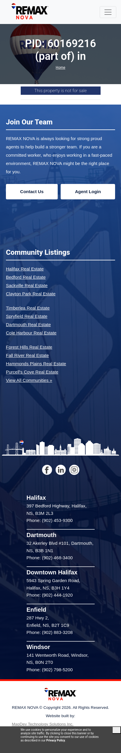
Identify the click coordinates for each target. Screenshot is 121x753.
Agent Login (88, 191)
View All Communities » (29, 380)
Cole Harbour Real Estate (31, 332)
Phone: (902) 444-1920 (50, 594)
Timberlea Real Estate (28, 307)
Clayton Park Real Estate (31, 293)
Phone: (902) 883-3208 (50, 632)
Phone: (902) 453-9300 (50, 520)
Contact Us (31, 191)
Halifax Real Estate (25, 268)
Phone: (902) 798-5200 (50, 669)
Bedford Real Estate (26, 277)
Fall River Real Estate (27, 355)
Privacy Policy (55, 740)
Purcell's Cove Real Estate (32, 371)
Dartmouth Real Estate (28, 324)
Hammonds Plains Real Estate (36, 363)
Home (60, 67)
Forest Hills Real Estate (29, 347)
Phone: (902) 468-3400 (50, 557)
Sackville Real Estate (27, 285)
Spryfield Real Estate (26, 316)
